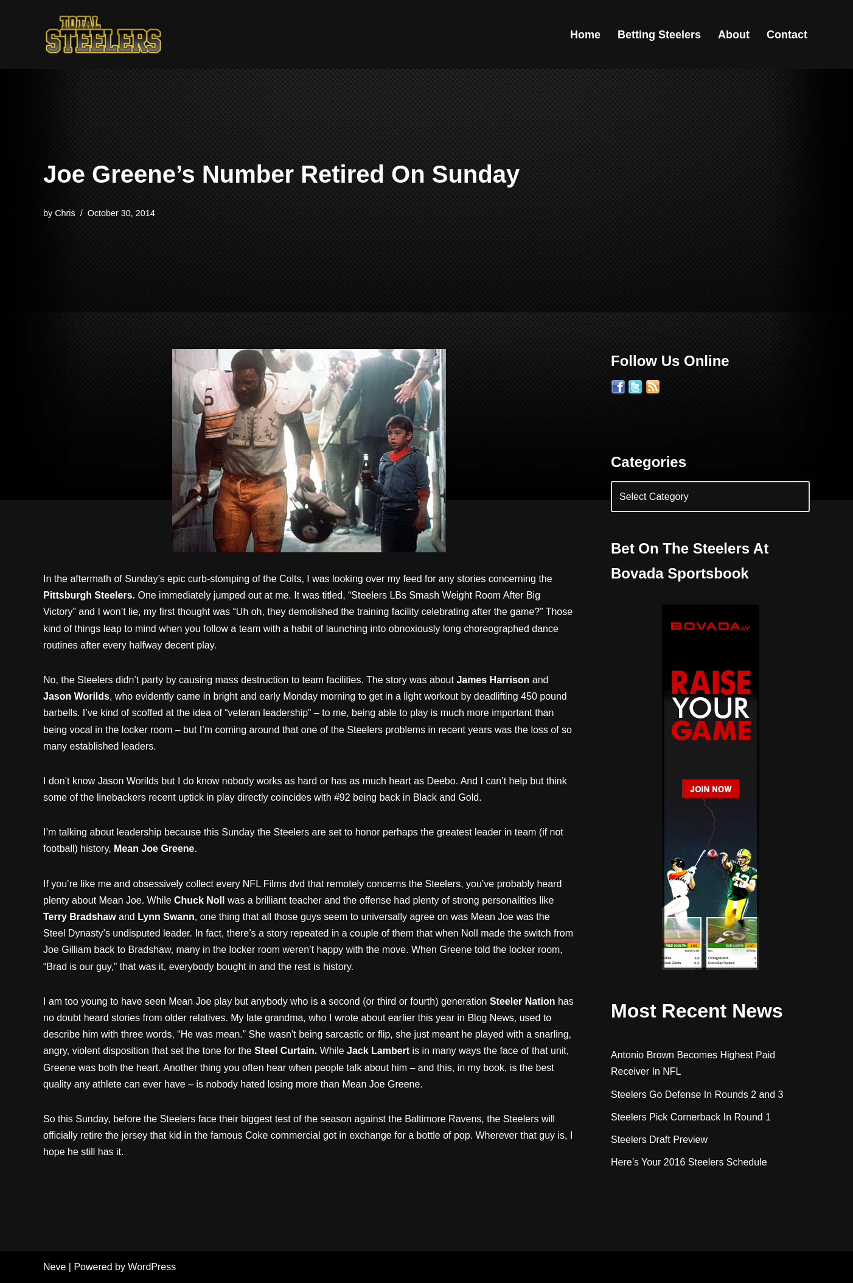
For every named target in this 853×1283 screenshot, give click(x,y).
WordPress (152, 1267)
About (734, 35)
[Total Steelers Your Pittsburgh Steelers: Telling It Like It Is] (104, 34)
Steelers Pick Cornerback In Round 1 (691, 1117)
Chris (65, 213)
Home (585, 35)
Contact (787, 35)
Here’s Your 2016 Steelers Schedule (689, 1162)
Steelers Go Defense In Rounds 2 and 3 (697, 1094)
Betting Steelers (659, 35)
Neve (54, 1267)
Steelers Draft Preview (659, 1139)
